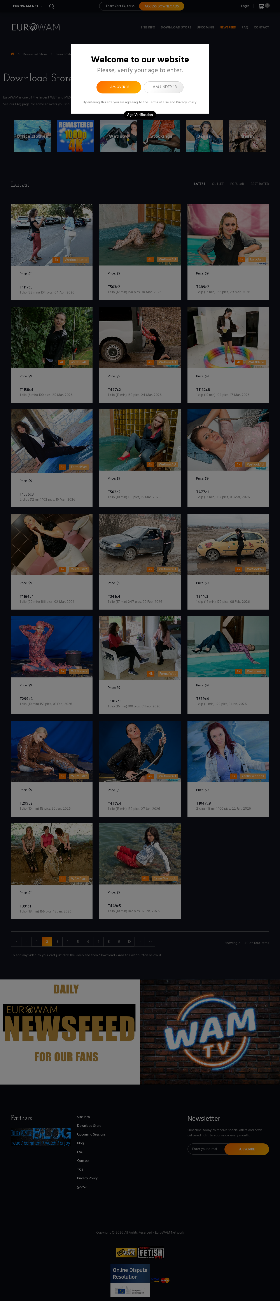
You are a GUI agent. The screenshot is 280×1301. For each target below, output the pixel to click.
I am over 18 (118, 87)
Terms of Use (159, 102)
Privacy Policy (186, 102)
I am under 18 (163, 87)
